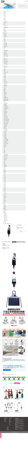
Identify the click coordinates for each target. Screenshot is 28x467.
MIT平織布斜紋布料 (6, 154)
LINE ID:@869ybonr (21, 429)
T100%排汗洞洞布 (6, 116)
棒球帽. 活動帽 (5, 46)
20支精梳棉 (5, 131)
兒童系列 (5, 69)
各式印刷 (5, 170)
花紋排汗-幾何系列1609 (6, 120)
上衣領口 (5, 174)
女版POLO (5, 197)
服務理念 (5, 419)
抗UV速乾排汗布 (5, 111)
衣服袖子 (5, 178)
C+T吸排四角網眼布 (6, 139)
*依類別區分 (5, 84)
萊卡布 (4, 147)
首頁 (3, 223)
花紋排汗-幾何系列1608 (6, 119)
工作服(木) (5, 80)
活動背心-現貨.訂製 (6, 50)
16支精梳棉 (5, 135)
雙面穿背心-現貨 (5, 54)
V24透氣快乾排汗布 (6, 107)
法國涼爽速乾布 (5, 112)
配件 (9, 423)
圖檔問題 (5, 208)
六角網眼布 (5, 146)
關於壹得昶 (5, 12)
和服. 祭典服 (5, 35)
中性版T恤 (5, 193)
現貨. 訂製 (5, 30)
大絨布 (4, 150)
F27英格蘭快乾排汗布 (6, 108)
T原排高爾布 (5, 104)
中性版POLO (5, 196)
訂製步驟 (5, 188)
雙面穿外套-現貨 (5, 62)
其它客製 (5, 73)
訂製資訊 (4, 185)
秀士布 (4, 162)
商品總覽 (4, 19)
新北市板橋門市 (5, 215)
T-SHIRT (5, 20)
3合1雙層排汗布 (5, 142)
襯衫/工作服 (5, 31)
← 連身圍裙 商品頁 (17, 383)
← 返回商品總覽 (11, 383)
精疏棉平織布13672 (6, 155)
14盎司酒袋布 (5, 166)
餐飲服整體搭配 (5, 85)
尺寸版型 (5, 192)
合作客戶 (5, 421)
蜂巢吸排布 (5, 127)
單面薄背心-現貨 (5, 53)
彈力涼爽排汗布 (5, 115)
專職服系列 (5, 34)
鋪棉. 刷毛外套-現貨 (6, 61)
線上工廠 (5, 16)
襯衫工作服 (5, 200)
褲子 (4, 65)
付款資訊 (5, 189)
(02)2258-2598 (17, 420)
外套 (4, 57)
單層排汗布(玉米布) (6, 123)
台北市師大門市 (5, 216)
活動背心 (5, 201)
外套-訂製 (5, 58)
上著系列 (5, 77)
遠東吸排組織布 (5, 124)
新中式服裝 (5, 96)
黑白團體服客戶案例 (6, 100)
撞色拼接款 (5, 92)
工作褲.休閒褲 (5, 66)
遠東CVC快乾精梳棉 (6, 143)
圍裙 (4, 38)
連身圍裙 (5, 39)
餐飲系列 (5, 76)
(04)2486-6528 (17, 427)
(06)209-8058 (17, 429)
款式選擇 (5, 173)
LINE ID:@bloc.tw (21, 420)
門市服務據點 (17, 418)
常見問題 (5, 204)
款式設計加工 (8, 429)
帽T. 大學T (5, 23)
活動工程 (5, 88)
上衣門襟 (5, 177)
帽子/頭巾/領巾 (5, 42)
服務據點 (4, 212)
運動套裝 (5, 24)
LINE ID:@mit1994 (21, 427)
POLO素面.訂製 (5, 27)
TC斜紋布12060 (5, 158)
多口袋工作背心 (5, 81)
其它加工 (5, 181)
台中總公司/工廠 (5, 219)
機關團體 (5, 89)
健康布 (4, 151)
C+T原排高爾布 (5, 138)
